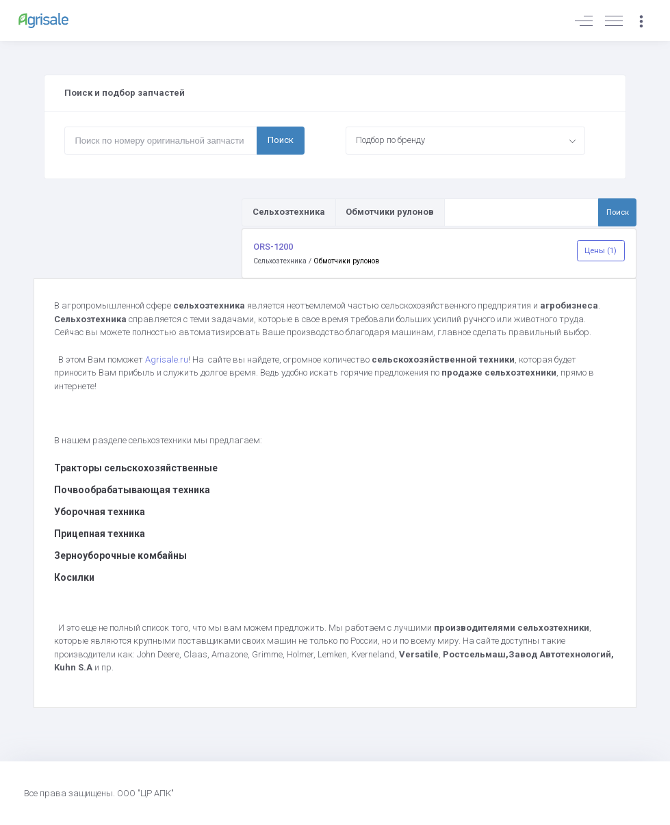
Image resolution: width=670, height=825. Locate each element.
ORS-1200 (273, 246)
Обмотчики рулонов (346, 261)
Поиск (281, 140)
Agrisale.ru (166, 359)
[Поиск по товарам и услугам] (521, 212)
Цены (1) (600, 250)
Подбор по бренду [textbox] (390, 140)
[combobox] (466, 140)
